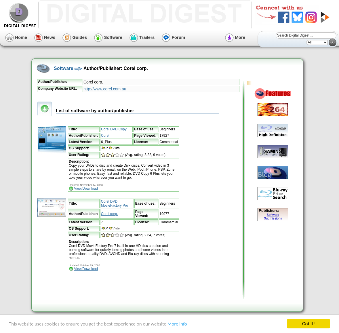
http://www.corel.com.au (104, 89)
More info (177, 324)
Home (16, 37)
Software (108, 37)
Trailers (142, 37)
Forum (173, 37)
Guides (74, 37)
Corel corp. (109, 214)
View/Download (86, 189)
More (235, 37)
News (44, 37)
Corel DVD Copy (114, 129)
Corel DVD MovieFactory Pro (114, 203)
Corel (105, 136)
